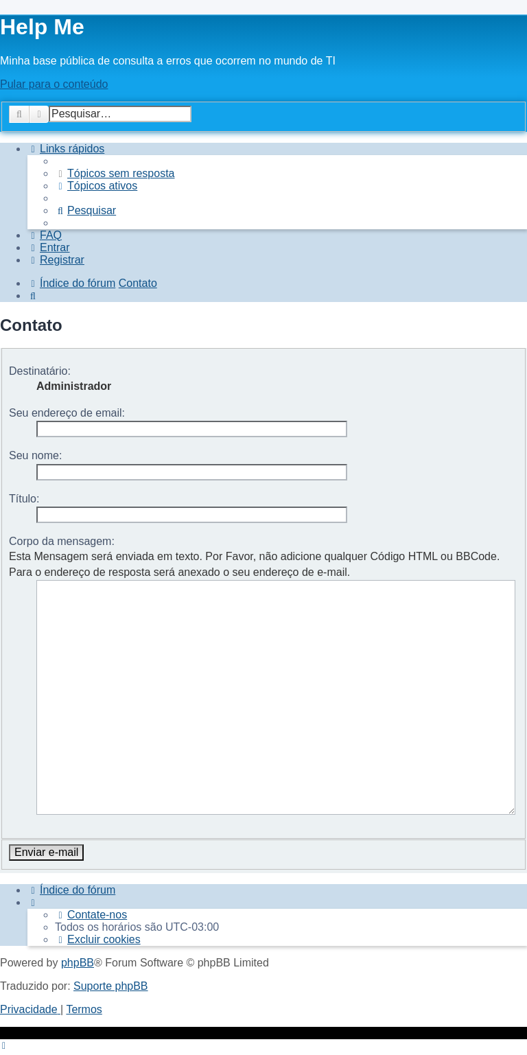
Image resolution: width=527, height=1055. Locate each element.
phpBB (77, 901)
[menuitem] (115, 173)
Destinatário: (40, 371)
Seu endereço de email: (67, 413)
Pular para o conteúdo (54, 84)
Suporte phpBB (110, 924)
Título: (24, 499)
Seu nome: (35, 455)
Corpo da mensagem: (62, 541)
